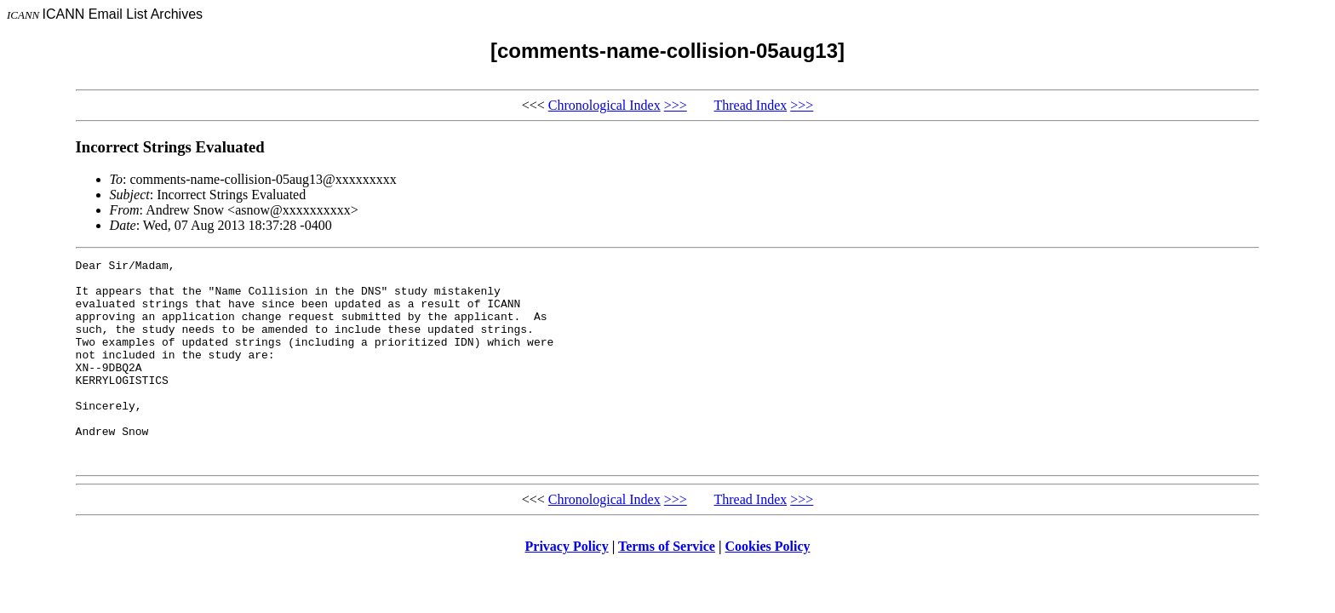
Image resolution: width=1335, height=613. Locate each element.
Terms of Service (666, 587)
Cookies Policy (768, 587)
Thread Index (751, 105)
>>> (675, 105)
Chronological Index (604, 105)
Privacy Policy (567, 587)
